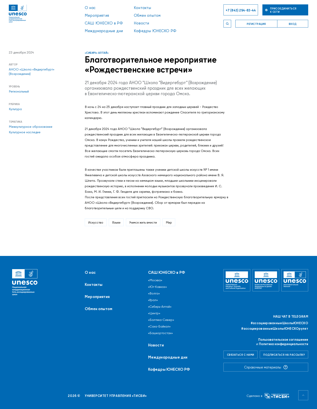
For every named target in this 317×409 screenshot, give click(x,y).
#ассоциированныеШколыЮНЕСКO (279, 323)
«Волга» (154, 293)
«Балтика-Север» (161, 320)
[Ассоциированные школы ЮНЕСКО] (294, 280)
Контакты (142, 7)
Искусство (95, 222)
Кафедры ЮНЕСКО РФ (155, 30)
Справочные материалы (266, 367)
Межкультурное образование (30, 126)
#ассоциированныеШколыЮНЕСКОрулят (274, 328)
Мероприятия (97, 15)
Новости (141, 23)
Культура (15, 109)
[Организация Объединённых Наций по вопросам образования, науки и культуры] (236, 280)
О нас (90, 7)
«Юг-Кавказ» (157, 287)
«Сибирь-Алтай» (97, 53)
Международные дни (104, 30)
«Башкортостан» (160, 333)
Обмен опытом (147, 15)
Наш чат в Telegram (290, 316)
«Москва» (155, 280)
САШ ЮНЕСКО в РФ (104, 23)
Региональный (19, 91)
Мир (169, 222)
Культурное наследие (25, 132)
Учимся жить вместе (143, 222)
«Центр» (154, 313)
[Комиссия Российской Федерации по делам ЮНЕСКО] (265, 280)
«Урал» (153, 300)
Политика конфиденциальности (283, 344)
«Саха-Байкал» (159, 326)
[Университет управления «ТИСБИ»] (277, 396)
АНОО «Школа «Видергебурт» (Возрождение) (31, 71)
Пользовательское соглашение (283, 339)
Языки (116, 222)
